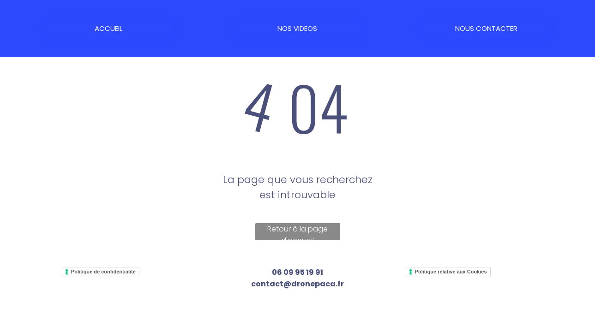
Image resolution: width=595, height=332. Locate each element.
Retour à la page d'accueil (297, 232)
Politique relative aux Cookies (451, 271)
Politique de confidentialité (103, 271)
